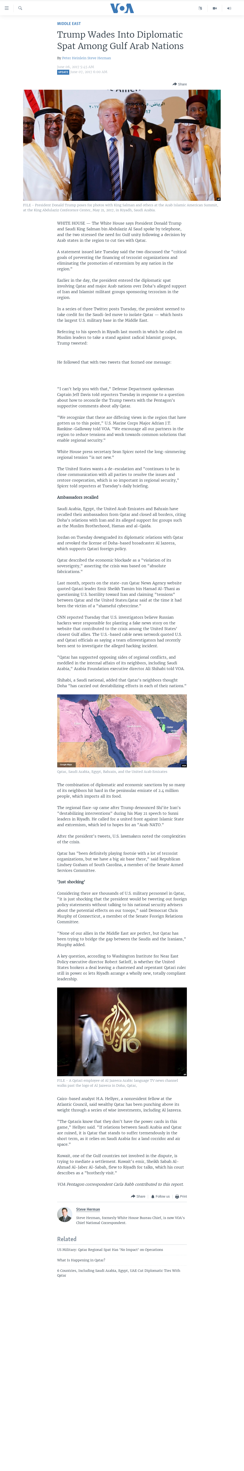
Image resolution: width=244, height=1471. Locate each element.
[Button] (180, 84)
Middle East (69, 24)
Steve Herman (99, 58)
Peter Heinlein (74, 58)
